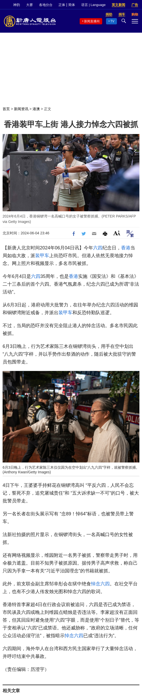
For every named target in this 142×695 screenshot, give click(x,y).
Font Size (117, 232)
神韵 (16, 5)
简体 (71, 5)
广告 (134, 5)
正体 (61, 5)
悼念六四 (100, 583)
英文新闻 (118, 5)
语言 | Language (93, 5)
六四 (97, 247)
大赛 (29, 5)
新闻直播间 (92, 21)
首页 (6, 109)
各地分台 (46, 5)
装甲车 (42, 255)
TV (112, 21)
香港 (125, 247)
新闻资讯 (21, 109)
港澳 (36, 109)
